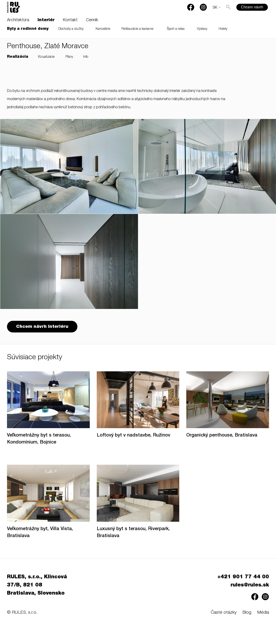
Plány (69, 57)
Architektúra (18, 20)
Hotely (223, 29)
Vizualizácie (46, 57)
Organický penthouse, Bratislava (221, 435)
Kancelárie (103, 29)
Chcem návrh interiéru (42, 327)
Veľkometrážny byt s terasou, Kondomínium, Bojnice (39, 439)
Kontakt (70, 20)
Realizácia (17, 57)
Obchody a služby (70, 29)
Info (85, 57)
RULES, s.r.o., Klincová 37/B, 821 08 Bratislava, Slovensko (37, 585)
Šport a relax (176, 29)
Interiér (46, 20)
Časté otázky (224, 612)
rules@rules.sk (250, 585)
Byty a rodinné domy (27, 29)
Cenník (92, 20)
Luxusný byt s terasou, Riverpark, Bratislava (133, 532)
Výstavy (202, 29)
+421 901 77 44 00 (243, 577)
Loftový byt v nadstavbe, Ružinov (133, 435)
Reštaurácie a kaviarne (137, 29)
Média (263, 612)
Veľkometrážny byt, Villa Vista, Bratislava (40, 532)
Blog (246, 612)
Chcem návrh (252, 7)
